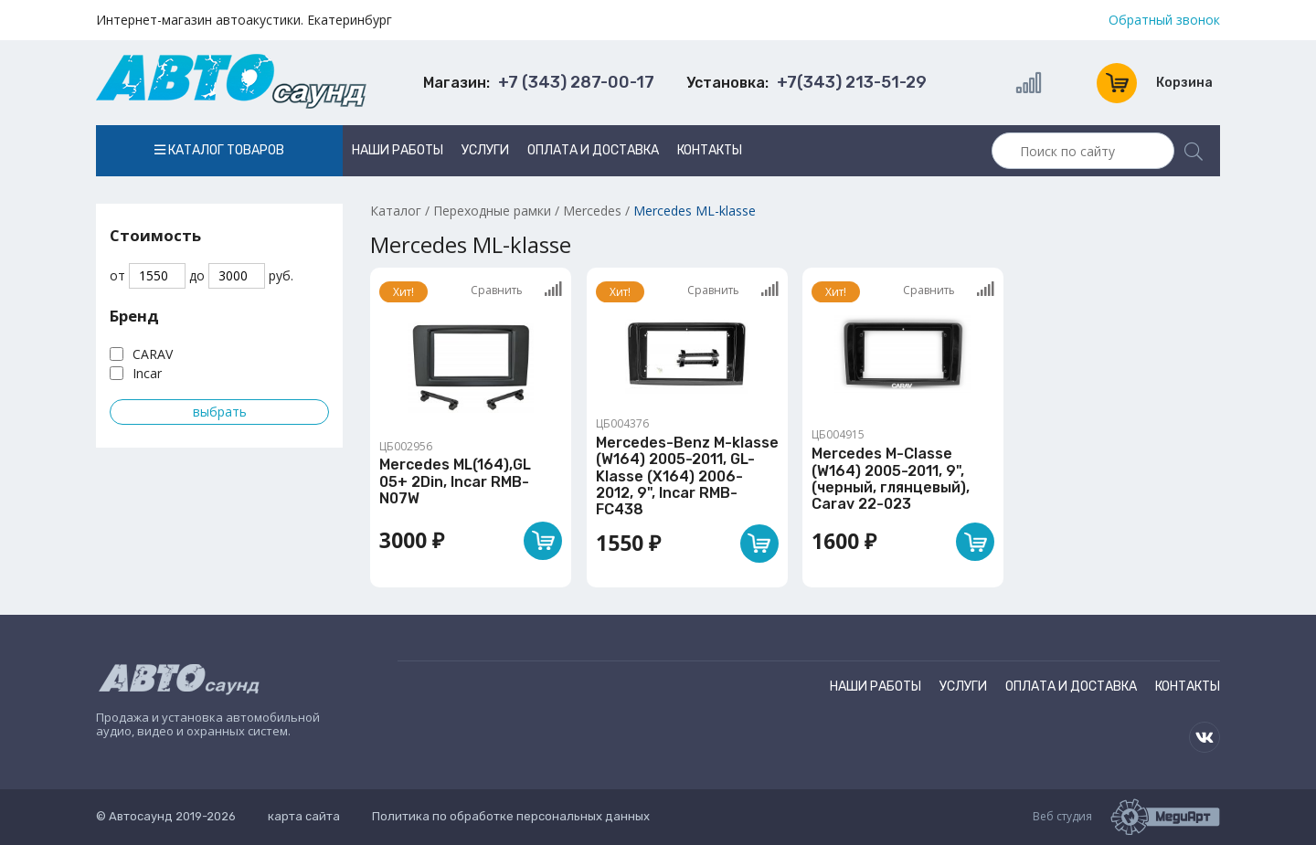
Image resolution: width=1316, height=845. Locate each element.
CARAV (153, 354)
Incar (147, 373)
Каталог (395, 210)
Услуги (485, 150)
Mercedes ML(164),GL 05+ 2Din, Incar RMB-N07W (455, 481)
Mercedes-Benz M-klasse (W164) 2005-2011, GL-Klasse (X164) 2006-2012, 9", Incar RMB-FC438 (687, 476)
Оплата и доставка (593, 150)
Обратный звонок (1164, 20)
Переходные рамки (492, 210)
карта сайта (304, 816)
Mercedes (592, 210)
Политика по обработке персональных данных (511, 816)
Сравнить (516, 289)
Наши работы (397, 150)
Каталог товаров (219, 150)
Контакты (709, 150)
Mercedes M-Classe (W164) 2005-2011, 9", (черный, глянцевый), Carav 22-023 (891, 478)
